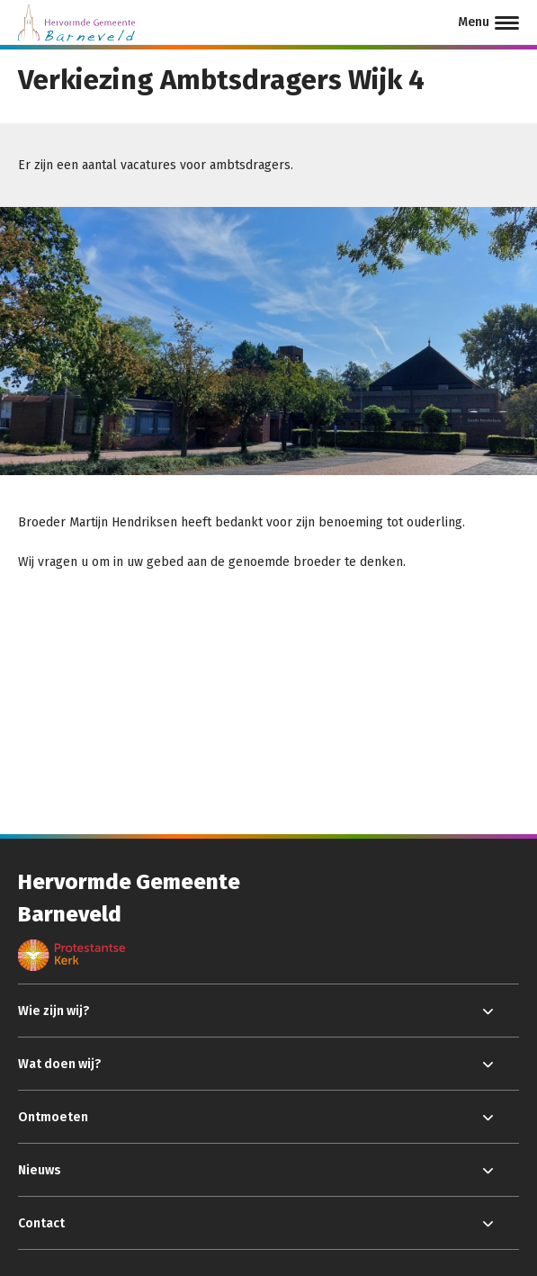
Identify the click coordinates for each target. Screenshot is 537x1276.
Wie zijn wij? (54, 1011)
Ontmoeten (53, 1117)
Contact (41, 1223)
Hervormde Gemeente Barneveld (129, 898)
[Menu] (488, 22)
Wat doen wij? (60, 1064)
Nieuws (39, 1170)
